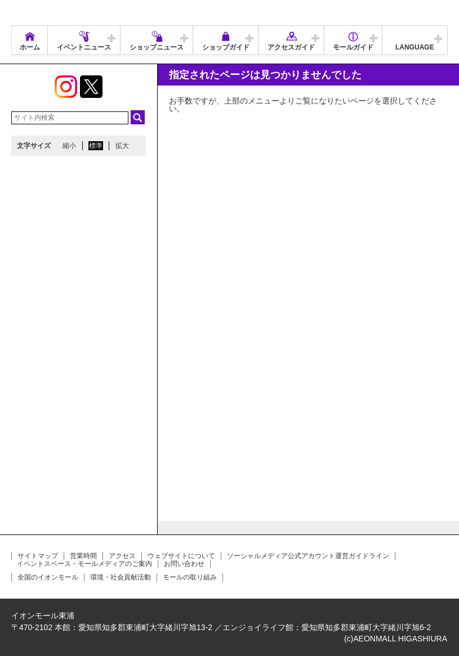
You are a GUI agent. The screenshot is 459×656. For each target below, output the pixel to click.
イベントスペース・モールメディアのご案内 (84, 564)
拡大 (122, 146)
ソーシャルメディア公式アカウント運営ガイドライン (308, 556)
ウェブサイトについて (181, 556)
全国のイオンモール (47, 577)
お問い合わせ (184, 564)
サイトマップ (37, 556)
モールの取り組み (190, 577)
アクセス (122, 556)
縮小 (69, 146)
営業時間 (83, 556)
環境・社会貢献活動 (120, 577)
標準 (96, 146)
